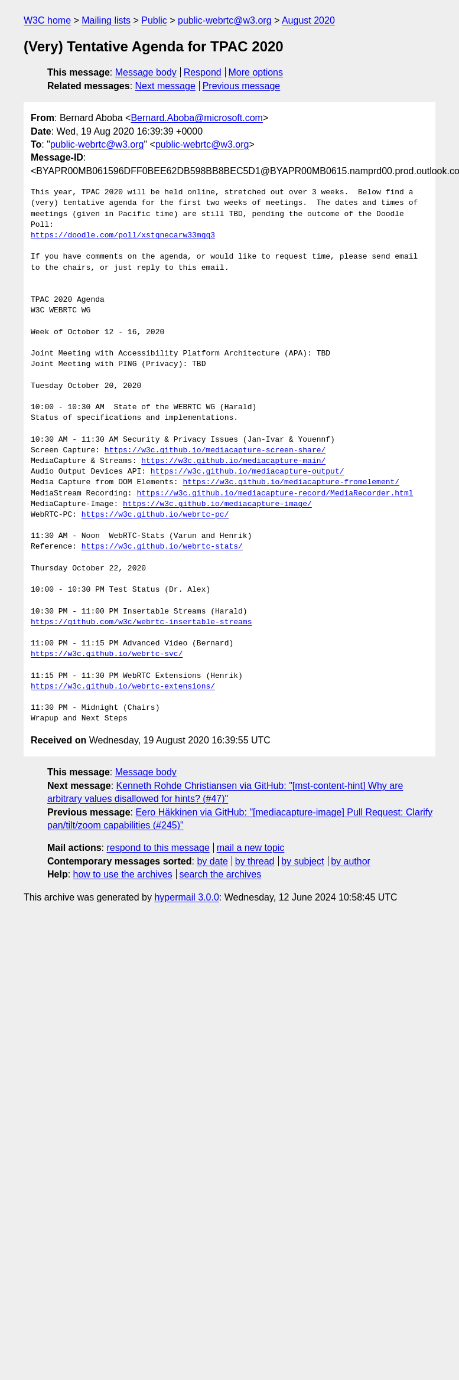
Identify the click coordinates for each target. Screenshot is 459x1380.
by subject (302, 861)
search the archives (221, 874)
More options (256, 72)
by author (350, 861)
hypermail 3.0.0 (186, 897)
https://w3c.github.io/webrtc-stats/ (162, 546)
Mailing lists (106, 20)
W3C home (47, 20)
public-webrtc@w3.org (225, 20)
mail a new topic (251, 848)
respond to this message (157, 848)
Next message (165, 86)
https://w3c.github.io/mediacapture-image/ (217, 504)
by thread (255, 861)
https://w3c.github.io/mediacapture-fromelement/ (291, 482)
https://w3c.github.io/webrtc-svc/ (107, 654)
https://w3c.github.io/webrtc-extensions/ (123, 686)
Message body (146, 72)
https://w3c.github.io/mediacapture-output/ (247, 471)
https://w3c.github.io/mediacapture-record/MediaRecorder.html (274, 493)
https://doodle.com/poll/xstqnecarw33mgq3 (123, 235)
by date (212, 861)
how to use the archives (122, 874)
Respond (203, 72)
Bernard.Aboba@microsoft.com (196, 118)
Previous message (242, 86)
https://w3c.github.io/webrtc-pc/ (155, 515)
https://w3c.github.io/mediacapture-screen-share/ (215, 450)
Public (154, 20)
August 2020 (308, 20)
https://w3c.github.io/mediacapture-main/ (233, 461)
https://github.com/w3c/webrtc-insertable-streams (141, 622)
